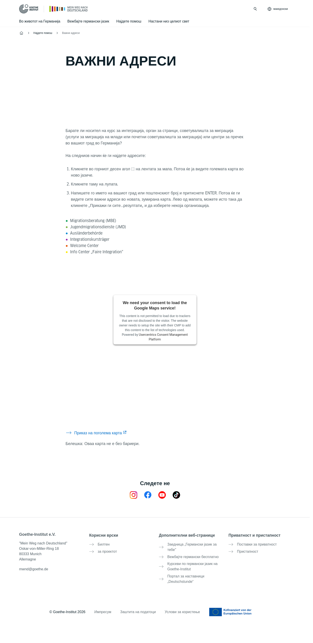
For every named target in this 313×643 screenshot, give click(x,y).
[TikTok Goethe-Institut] (176, 495)
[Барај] (255, 9)
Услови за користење (182, 608)
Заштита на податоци (138, 608)
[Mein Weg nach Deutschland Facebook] (147, 495)
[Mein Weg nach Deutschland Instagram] (133, 495)
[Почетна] (68, 8)
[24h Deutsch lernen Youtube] (162, 495)
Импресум (102, 608)
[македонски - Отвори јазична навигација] (278, 9)
